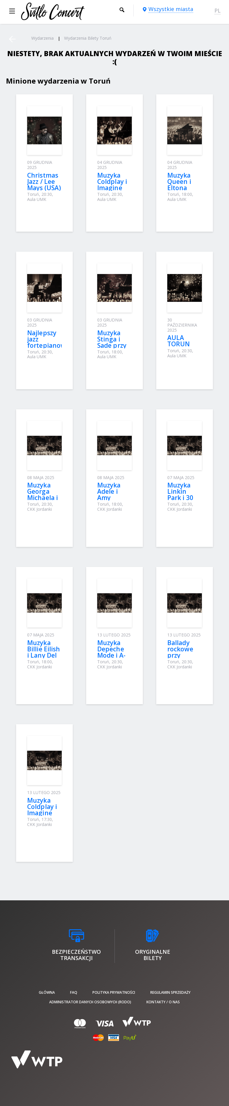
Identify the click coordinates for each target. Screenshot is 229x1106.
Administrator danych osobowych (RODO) (90, 1002)
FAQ (73, 992)
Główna (47, 992)
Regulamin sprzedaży (170, 992)
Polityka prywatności (113, 992)
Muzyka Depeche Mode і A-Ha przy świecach (111, 655)
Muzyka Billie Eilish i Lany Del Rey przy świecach (43, 655)
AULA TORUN (178, 340)
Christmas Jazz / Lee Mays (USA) (44, 181)
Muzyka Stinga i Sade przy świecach (111, 342)
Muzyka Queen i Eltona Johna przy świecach (183, 187)
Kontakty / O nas (163, 1002)
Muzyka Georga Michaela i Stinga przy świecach (44, 497)
